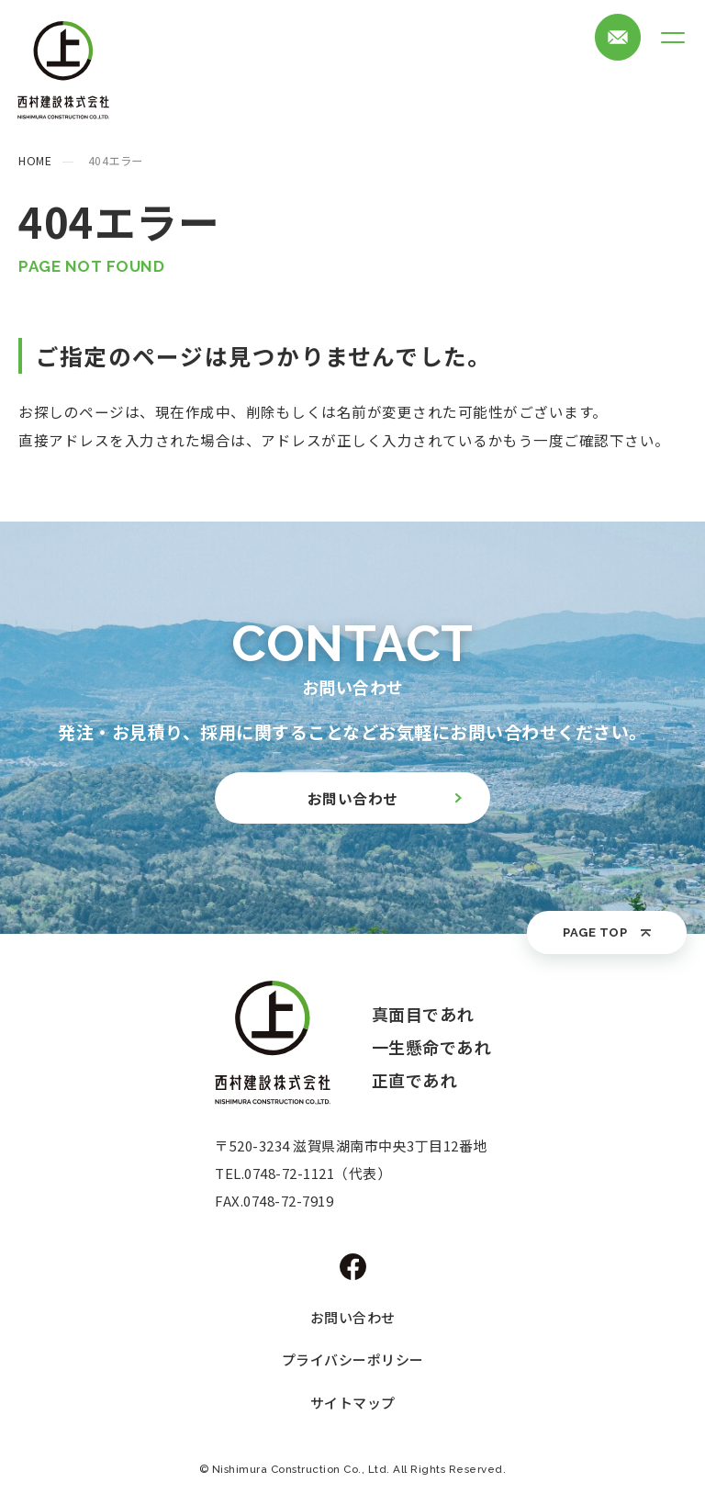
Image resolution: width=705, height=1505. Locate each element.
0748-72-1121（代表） (317, 1173)
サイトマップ (353, 1402)
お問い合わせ (353, 1317)
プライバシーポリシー (353, 1359)
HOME (34, 160)
